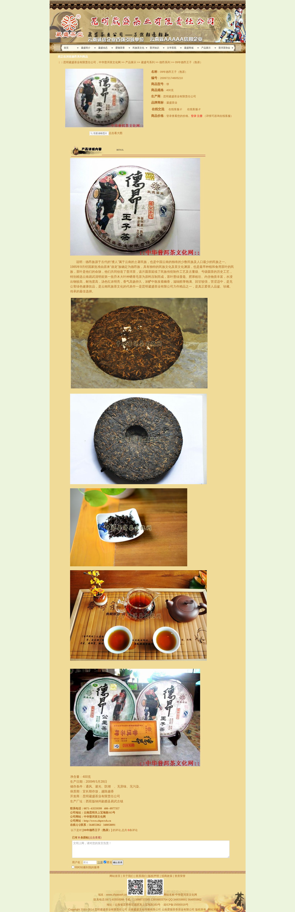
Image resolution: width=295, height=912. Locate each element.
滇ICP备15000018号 (175, 904)
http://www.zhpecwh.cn (97, 820)
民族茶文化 (138, 47)
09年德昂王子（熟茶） (97, 830)
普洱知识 (154, 47)
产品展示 (206, 47)
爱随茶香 (120, 47)
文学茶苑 (171, 47)
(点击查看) (95, 837)
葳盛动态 (103, 47)
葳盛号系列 (148, 62)
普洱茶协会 (224, 47)
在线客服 (175, 109)
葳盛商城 (188, 47)
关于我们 (128, 875)
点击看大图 (105, 133)
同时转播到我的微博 (85, 867)
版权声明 (153, 875)
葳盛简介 (85, 47)
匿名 (108, 862)
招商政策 (166, 875)
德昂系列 (164, 62)
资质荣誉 (180, 875)
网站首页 (115, 875)
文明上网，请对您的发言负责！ (151, 849)
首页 (66, 47)
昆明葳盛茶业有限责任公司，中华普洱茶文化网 (92, 62)
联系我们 (141, 875)
